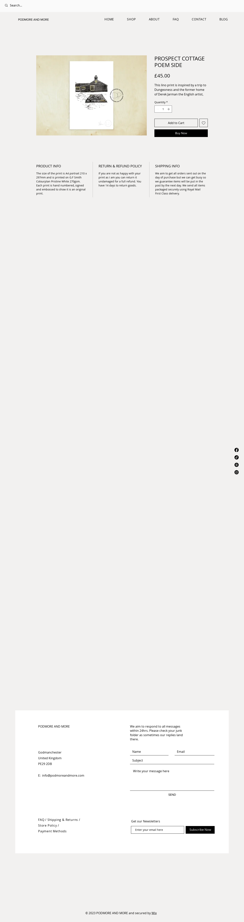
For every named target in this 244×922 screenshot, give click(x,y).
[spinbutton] (163, 109)
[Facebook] (236, 450)
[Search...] (38, 5)
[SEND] (172, 795)
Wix (154, 913)
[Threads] (236, 465)
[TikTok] (236, 457)
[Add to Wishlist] (203, 123)
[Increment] (169, 109)
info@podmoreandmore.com (63, 775)
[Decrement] (157, 109)
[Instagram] (236, 472)
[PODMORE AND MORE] (37, 19)
